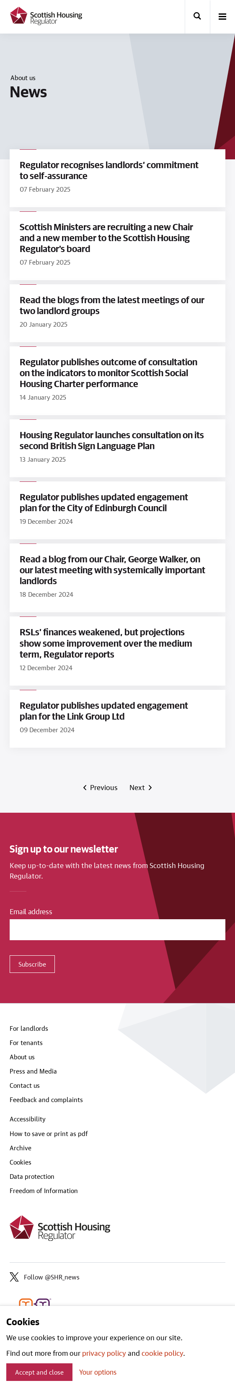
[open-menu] (222, 17)
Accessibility (28, 1119)
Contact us (25, 1085)
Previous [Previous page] (103, 787)
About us (23, 77)
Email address (31, 911)
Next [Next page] (138, 787)
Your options (97, 1372)
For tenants (26, 1042)
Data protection (32, 1176)
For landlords (29, 1028)
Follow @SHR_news (45, 1277)
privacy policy (104, 1352)
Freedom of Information (44, 1190)
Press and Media (33, 1071)
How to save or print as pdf (49, 1133)
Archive (20, 1148)
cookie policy (162, 1352)
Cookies (20, 1162)
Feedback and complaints (46, 1099)
